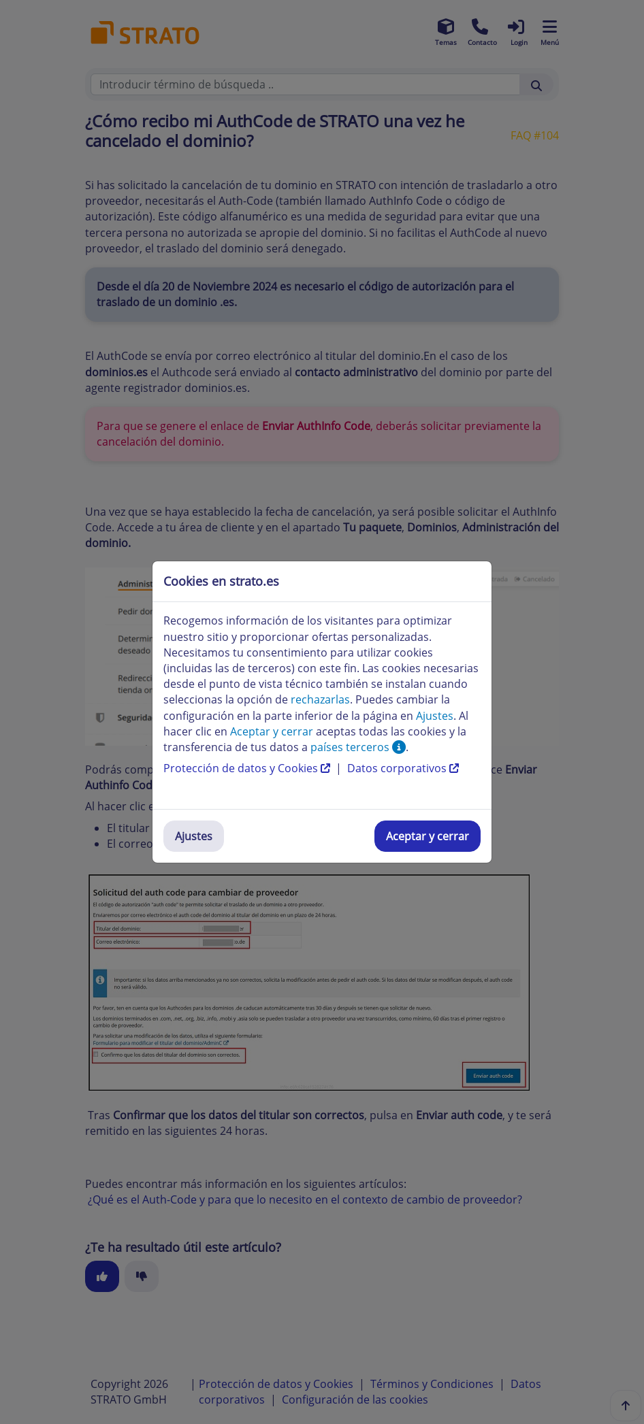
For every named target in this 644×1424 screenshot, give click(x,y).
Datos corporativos (403, 768)
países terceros (358, 747)
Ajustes (193, 836)
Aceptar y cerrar (427, 836)
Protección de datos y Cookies (248, 768)
